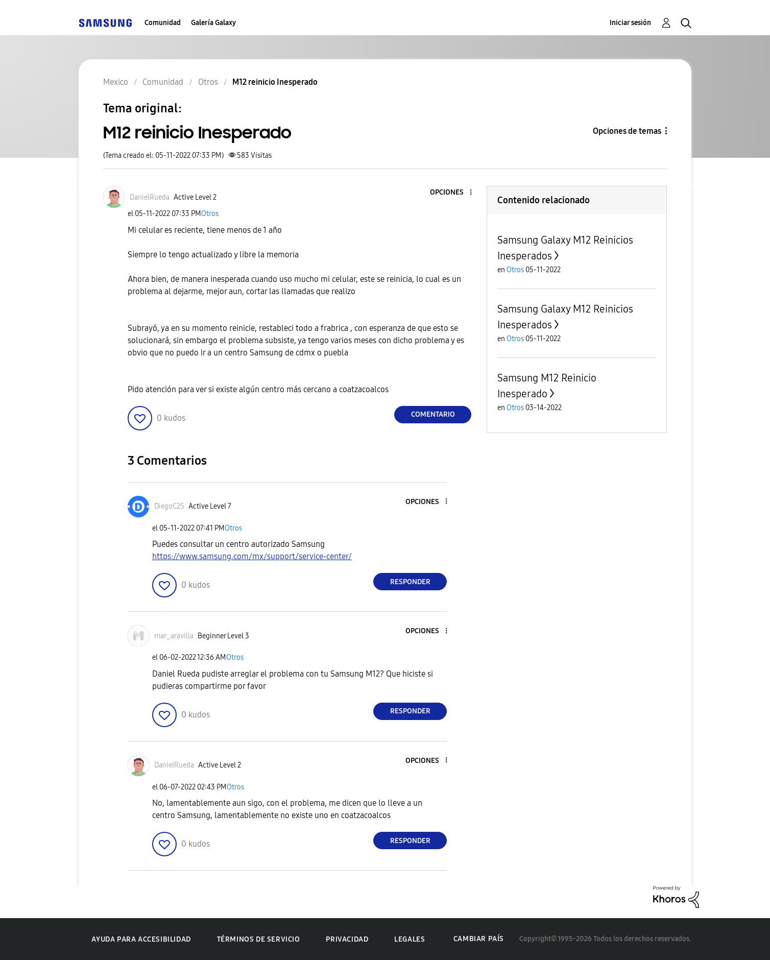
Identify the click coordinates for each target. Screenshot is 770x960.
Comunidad (163, 22)
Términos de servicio (258, 939)
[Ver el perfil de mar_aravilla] (174, 636)
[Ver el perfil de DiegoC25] (169, 506)
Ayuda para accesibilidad (140, 939)
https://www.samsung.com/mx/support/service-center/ (252, 556)
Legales (409, 939)
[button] (454, 193)
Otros (210, 213)
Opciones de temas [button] (627, 131)
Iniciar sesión (630, 22)
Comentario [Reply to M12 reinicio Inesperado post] (433, 414)
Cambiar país (478, 938)
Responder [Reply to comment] (410, 582)
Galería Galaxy (213, 22)
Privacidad (347, 939)
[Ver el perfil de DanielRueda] (150, 197)
